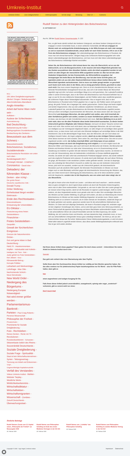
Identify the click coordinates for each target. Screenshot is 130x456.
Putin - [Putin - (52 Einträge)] (10, 331)
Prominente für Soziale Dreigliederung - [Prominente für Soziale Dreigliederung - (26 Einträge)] (17, 326)
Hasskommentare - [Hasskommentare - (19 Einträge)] (23, 246)
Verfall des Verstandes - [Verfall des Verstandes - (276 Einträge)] (20, 370)
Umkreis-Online (14, 15)
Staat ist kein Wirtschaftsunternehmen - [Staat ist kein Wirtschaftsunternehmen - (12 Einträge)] (22, 356)
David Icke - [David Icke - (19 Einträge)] (27, 165)
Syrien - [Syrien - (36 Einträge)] (10, 359)
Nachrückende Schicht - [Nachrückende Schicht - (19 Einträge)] (17, 272)
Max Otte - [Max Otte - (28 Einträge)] (22, 269)
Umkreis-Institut (24, 7)
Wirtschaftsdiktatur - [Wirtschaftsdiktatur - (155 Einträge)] (17, 386)
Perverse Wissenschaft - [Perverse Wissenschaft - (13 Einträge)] (16, 316)
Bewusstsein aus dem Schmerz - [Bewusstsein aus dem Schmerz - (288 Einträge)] (19, 138)
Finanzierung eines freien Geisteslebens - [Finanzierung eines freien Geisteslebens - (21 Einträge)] (17, 213)
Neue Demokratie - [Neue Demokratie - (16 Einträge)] (14, 275)
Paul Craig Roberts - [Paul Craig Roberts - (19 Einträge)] (26, 313)
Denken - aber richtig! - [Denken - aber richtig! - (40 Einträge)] (17, 177)
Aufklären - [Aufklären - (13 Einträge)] (11, 116)
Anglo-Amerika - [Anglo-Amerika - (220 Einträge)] (16, 105)
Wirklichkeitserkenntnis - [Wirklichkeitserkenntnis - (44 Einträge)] (18, 383)
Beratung (79, 15)
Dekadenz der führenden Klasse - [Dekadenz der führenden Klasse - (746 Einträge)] (19, 171)
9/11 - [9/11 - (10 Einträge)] (9, 94)
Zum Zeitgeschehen (32, 15)
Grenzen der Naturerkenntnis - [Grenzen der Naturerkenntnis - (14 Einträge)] (19, 234)
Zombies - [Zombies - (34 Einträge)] (26, 397)
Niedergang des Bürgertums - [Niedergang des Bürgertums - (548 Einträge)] (17, 284)
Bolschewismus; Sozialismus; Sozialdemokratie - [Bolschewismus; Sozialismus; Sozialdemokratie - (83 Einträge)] (21, 149)
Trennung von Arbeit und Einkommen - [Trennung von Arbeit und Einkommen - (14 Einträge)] (22, 362)
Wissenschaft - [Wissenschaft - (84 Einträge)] (14, 397)
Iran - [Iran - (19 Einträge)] (25, 252)
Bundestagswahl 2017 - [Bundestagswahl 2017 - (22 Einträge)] (17, 159)
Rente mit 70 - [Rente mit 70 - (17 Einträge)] (26, 334)
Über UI (91, 15)
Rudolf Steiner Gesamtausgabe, (66, 38)
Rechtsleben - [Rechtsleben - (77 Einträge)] (20, 331)
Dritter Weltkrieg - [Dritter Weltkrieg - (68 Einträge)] (15, 189)
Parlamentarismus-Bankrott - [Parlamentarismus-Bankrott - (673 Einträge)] (19, 306)
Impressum (109, 448)
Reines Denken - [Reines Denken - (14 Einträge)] (13, 334)
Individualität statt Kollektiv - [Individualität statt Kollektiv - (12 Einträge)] (25, 249)
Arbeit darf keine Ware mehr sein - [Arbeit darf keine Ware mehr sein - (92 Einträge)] (21, 111)
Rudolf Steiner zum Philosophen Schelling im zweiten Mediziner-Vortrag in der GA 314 (109, 427)
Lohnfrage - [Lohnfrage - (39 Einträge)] (12, 269)
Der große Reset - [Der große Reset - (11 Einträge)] (14, 180)
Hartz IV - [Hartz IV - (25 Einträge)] (11, 246)
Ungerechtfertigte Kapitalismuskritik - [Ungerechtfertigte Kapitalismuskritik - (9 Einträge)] (20, 367)
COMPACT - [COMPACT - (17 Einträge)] (29, 162)
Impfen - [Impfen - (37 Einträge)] (10, 249)
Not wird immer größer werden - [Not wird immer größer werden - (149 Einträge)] (19, 298)
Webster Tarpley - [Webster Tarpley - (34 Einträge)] (15, 377)
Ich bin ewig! (66, 15)
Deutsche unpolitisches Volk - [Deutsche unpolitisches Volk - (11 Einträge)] (18, 183)
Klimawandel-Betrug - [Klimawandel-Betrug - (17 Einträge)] (15, 260)
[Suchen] (122, 7)
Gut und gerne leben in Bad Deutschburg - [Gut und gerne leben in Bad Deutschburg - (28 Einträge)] (19, 241)
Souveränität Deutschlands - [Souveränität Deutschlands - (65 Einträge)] (21, 346)
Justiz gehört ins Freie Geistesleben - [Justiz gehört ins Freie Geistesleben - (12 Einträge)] (21, 255)
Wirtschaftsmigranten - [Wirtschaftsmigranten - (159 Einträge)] (19, 393)
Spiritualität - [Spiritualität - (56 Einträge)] (28, 353)
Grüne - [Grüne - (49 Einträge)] (10, 237)
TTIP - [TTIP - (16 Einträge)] (9, 365)
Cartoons (102, 15)
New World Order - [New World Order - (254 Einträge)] (17, 278)
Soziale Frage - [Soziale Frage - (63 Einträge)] (14, 353)
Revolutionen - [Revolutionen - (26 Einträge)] (13, 337)
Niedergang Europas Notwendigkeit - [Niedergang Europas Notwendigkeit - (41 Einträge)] (16, 292)
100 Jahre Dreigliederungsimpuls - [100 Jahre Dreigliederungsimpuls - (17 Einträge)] (21, 96)
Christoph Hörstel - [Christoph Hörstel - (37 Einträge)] (15, 162)
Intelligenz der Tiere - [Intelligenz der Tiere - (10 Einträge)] (15, 252)
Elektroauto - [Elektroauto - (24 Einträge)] (12, 195)
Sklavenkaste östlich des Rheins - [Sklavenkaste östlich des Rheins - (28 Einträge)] (21, 343)
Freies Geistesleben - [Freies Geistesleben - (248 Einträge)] (19, 221)
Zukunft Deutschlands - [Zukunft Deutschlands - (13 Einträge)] (16, 400)
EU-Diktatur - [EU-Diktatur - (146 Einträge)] (14, 208)
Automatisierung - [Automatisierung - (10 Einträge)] (13, 121)
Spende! (46, 254)
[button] (4, 452)
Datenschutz (119, 448)
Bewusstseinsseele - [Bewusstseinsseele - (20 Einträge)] (15, 144)
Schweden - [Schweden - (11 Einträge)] (29, 340)
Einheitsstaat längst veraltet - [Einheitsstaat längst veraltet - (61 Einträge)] (21, 192)
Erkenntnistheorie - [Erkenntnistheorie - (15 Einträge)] (14, 202)
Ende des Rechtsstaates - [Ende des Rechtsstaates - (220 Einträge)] (21, 198)
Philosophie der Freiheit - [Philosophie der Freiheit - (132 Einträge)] (20, 319)
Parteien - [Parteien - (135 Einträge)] (12, 312)
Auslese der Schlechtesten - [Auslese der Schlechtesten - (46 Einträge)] (20, 118)
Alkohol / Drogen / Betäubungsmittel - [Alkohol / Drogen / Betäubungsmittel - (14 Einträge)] (22, 99)
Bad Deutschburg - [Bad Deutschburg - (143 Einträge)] (17, 124)
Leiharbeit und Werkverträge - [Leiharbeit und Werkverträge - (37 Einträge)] (20, 266)
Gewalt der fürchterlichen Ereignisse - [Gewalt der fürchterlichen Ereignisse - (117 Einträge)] (20, 229)
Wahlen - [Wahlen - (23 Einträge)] (31, 374)
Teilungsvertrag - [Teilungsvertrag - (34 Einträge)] (21, 359)
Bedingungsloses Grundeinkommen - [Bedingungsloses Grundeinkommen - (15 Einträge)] (22, 130)
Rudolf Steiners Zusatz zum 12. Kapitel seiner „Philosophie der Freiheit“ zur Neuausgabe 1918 (20, 427)
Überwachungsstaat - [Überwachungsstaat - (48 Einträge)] (17, 403)
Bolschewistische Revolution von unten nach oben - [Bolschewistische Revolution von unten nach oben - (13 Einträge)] (22, 155)
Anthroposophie (51, 15)
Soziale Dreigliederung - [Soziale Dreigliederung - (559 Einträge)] (22, 349)
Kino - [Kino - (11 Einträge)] (20, 258)
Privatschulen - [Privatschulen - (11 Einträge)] (12, 322)
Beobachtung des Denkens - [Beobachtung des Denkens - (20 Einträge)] (19, 133)
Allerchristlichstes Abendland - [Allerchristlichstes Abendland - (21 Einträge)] (19, 102)
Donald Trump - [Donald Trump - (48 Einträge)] (14, 186)
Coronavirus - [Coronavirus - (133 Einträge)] (14, 165)
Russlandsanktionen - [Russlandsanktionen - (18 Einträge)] (16, 340)
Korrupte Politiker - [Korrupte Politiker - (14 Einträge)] (14, 263)
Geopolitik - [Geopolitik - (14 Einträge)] (11, 224)
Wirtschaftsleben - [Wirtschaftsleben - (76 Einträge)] (16, 390)
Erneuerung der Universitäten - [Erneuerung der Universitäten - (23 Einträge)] (20, 205)
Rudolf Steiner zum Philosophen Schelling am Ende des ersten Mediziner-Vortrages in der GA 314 (48, 427)
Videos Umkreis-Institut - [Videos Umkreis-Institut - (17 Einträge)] (17, 374)
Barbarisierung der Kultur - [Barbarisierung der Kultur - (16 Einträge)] (17, 128)
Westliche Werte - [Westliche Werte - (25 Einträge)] (14, 380)
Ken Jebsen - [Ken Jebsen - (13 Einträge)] (12, 258)
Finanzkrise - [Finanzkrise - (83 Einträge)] (13, 217)
